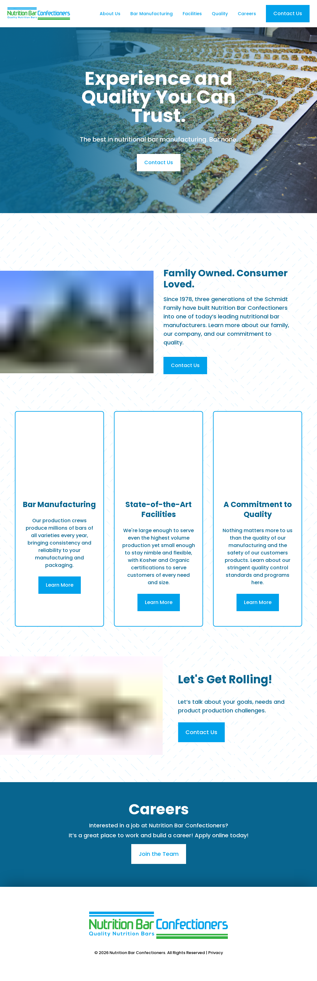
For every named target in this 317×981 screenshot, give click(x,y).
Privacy (215, 952)
